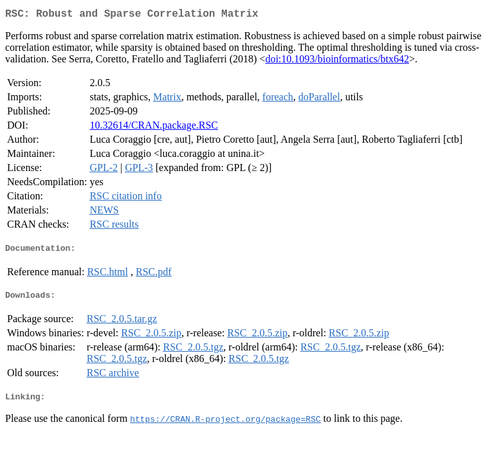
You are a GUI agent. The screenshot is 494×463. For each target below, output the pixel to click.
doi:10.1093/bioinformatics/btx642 (337, 61)
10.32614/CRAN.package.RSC (153, 127)
